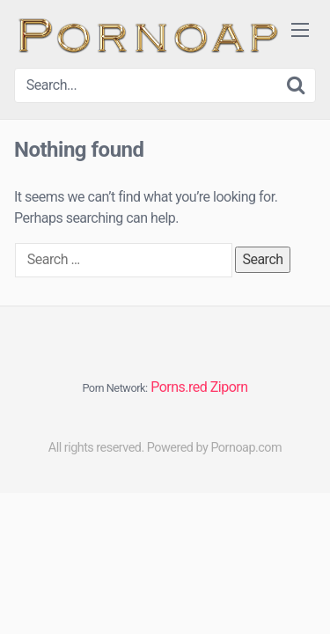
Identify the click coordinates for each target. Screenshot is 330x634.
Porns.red (178, 387)
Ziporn (229, 387)
